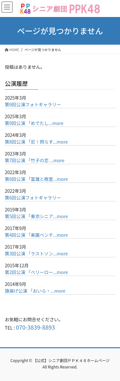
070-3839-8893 (35, 327)
